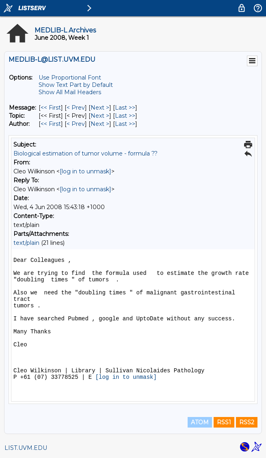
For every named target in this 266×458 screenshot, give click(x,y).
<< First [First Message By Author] (51, 123)
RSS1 (224, 422)
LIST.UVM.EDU (25, 448)
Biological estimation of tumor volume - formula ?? (85, 153)
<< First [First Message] (51, 107)
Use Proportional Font (70, 77)
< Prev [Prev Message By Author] (76, 123)
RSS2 (246, 422)
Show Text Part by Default (76, 85)
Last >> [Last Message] (125, 107)
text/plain (26, 242)
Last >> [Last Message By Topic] (125, 115)
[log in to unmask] (85, 171)
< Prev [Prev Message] (76, 107)
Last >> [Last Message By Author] (125, 123)
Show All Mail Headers (70, 92)
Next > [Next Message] (100, 107)
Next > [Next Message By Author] (100, 123)
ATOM (200, 422)
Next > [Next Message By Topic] (100, 115)
